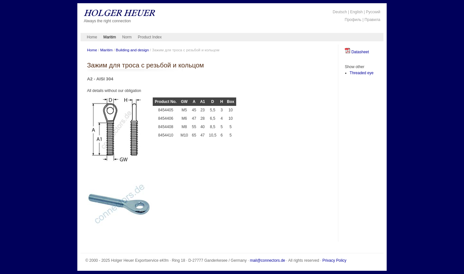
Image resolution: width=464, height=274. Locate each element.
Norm (126, 37)
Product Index (150, 37)
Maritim (109, 37)
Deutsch (340, 12)
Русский (373, 12)
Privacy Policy (334, 260)
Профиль (353, 19)
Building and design (132, 50)
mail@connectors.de (267, 260)
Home (92, 37)
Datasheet (357, 52)
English (356, 12)
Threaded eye (361, 73)
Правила (372, 19)
